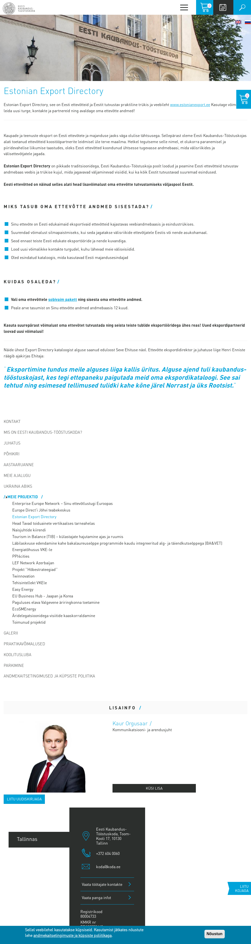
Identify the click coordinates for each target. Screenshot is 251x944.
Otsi (242, 7)
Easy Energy (22, 589)
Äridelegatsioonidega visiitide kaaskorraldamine (53, 615)
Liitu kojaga (242, 888)
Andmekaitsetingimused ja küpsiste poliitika (49, 675)
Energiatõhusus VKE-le (32, 549)
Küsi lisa (154, 788)
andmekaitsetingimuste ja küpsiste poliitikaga (72, 935)
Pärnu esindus (33, 872)
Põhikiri (11, 453)
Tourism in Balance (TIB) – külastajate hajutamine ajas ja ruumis (67, 536)
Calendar (222, 7)
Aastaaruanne (19, 464)
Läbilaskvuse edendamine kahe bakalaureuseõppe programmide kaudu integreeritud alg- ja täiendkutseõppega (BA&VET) (117, 543)
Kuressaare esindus (39, 905)
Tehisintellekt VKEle (29, 582)
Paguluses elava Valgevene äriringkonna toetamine (56, 602)
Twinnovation (23, 576)
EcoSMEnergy (24, 608)
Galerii (11, 632)
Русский (248, 22)
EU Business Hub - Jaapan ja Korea (42, 595)
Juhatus (12, 442)
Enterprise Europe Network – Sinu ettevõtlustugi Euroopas (62, 503)
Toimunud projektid (29, 622)
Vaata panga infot (96, 897)
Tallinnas (27, 839)
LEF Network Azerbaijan (33, 562)
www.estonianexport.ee (190, 104)
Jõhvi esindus (32, 888)
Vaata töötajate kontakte (102, 884)
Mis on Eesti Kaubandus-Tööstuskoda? (43, 432)
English (238, 22)
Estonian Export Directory (34, 516)
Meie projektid (23, 496)
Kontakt (12, 421)
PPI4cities (20, 556)
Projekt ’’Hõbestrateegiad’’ (35, 569)
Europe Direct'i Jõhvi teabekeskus (41, 509)
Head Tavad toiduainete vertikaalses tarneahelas (53, 523)
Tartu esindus (32, 855)
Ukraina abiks (18, 486)
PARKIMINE (14, 665)
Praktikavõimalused (24, 643)
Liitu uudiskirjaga (24, 798)
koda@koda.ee (108, 866)
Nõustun (215, 934)
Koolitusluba (17, 654)
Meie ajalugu (17, 475)
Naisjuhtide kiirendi (29, 529)
